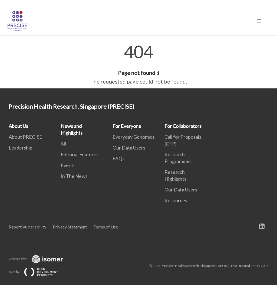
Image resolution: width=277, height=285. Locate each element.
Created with (40, 259)
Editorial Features (79, 154)
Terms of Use (105, 226)
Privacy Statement (70, 226)
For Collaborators (183, 126)
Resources (175, 200)
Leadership (20, 148)
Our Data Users (129, 148)
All (63, 144)
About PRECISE (25, 137)
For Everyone (127, 126)
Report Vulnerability (27, 226)
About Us (18, 126)
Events (68, 165)
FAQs (118, 158)
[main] (138, 64)
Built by (38, 272)
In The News (74, 176)
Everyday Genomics (133, 137)
